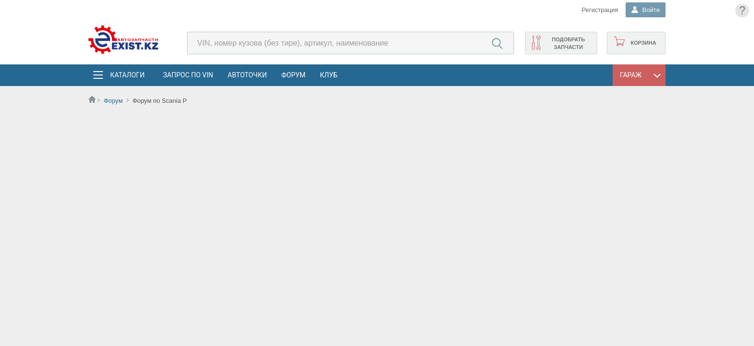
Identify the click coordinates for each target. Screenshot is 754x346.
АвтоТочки (247, 75)
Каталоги (127, 75)
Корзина (643, 43)
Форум (293, 75)
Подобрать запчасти (568, 43)
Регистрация (600, 9)
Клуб (329, 75)
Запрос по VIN (188, 75)
